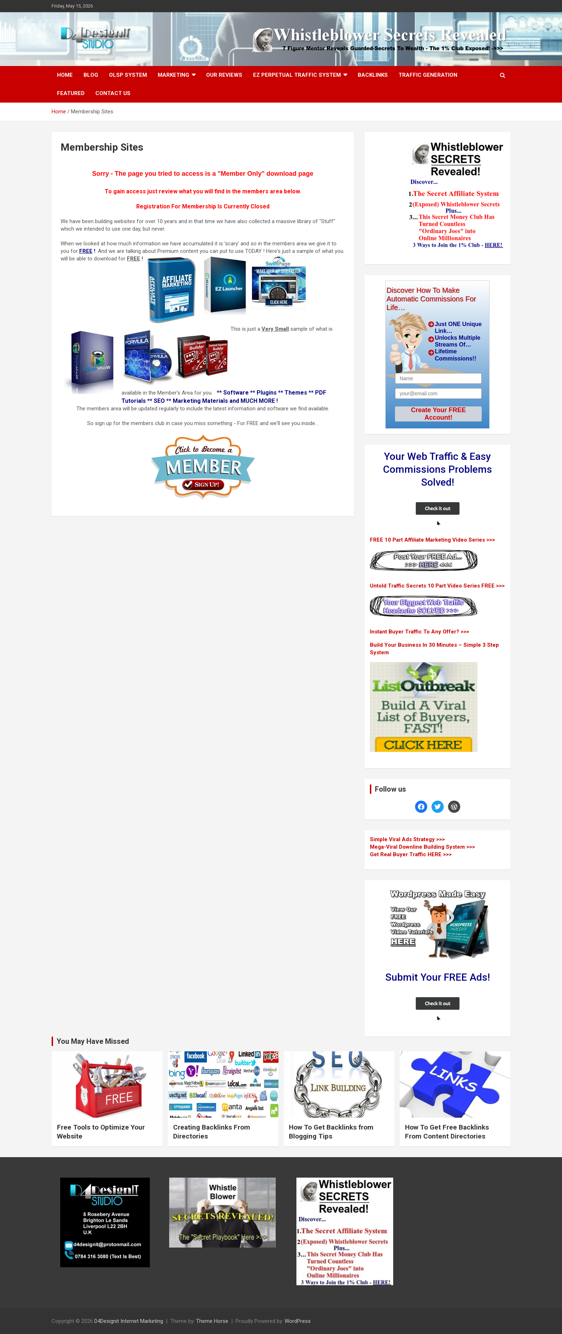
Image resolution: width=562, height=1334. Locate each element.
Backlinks (373, 75)
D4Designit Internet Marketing (128, 1321)
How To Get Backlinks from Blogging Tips (331, 1131)
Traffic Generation (428, 75)
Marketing (173, 75)
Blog (91, 75)
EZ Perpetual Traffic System (297, 75)
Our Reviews (224, 75)
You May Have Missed (93, 1041)
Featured (71, 93)
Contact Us (112, 93)
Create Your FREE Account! (438, 413)
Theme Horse (212, 1321)
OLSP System (128, 75)
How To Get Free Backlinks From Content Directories (447, 1131)
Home (65, 75)
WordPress (298, 1321)
